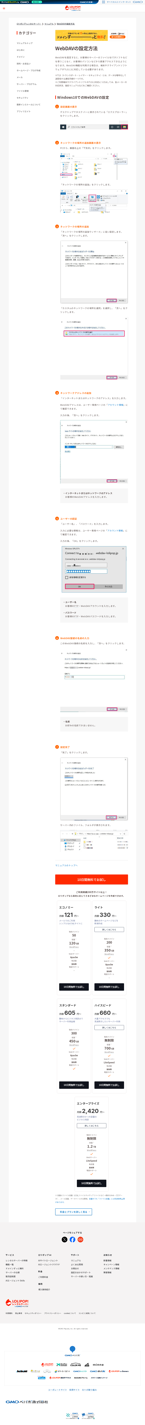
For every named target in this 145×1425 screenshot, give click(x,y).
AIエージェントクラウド (49, 1264)
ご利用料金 (43, 1277)
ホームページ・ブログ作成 (28, 70)
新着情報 (107, 1260)
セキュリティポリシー (33, 1313)
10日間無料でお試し (91, 879)
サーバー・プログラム (27, 84)
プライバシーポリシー (52, 1313)
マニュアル (76, 1260)
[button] (4, 8)
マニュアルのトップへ (66, 865)
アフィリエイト (24, 111)
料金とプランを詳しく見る (73, 1212)
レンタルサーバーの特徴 (16, 1260)
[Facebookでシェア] (72, 1239)
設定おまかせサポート (81, 1272)
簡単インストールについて (28, 104)
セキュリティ (22, 97)
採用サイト (74, 1389)
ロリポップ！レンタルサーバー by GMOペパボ (73, 8)
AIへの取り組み (89, 1389)
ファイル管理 (23, 90)
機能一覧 (10, 1264)
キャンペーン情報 (111, 1264)
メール (20, 77)
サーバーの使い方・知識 (82, 1276)
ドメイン (21, 56)
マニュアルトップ (25, 43)
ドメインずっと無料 (15, 1268)
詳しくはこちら (109, 929)
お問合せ (75, 1268)
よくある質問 (77, 1264)
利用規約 (9, 1313)
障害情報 (107, 1272)
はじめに (21, 49)
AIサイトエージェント (48, 1260)
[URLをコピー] (80, 1239)
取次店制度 (11, 1276)
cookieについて (70, 1313)
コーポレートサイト (57, 1389)
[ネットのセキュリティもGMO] (22, 2)
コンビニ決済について (87, 1313)
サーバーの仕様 (13, 1272)
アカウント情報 (115, 404)
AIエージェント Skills (15, 1280)
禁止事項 (18, 1313)
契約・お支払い (24, 63)
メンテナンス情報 (111, 1268)
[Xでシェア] (64, 1239)
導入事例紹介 (44, 1289)
